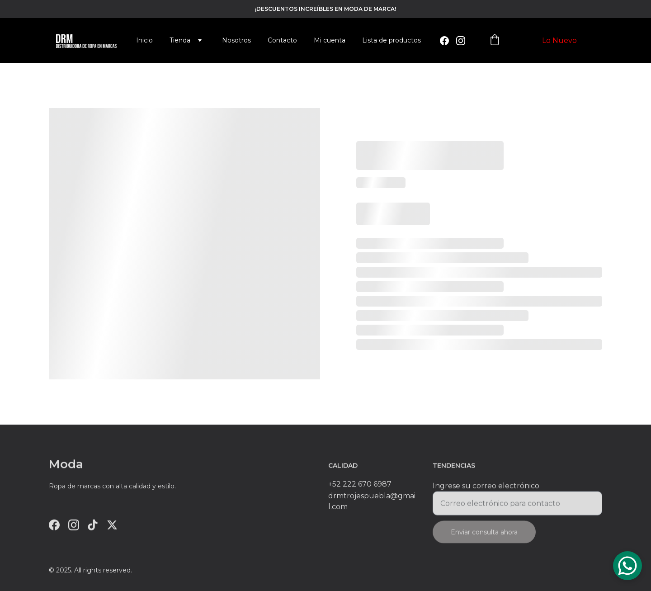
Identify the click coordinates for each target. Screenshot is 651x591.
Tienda (180, 40)
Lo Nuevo (559, 40)
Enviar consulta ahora (484, 535)
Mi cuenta (329, 40)
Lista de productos (391, 40)
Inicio (144, 40)
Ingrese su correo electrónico (486, 489)
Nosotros (236, 40)
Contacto (282, 40)
